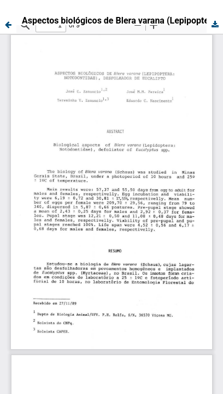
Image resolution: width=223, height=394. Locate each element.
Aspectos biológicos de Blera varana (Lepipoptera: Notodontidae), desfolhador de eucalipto (122, 20)
